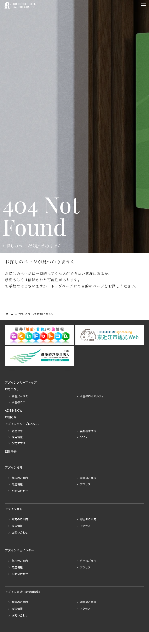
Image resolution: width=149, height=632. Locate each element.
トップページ (62, 286)
